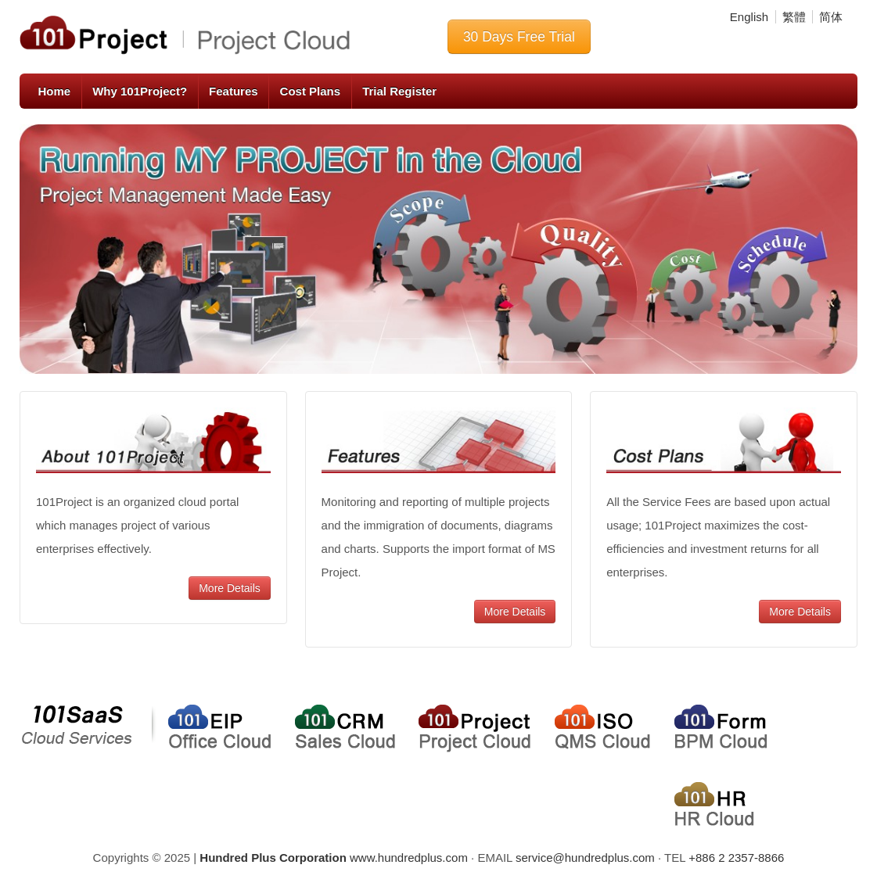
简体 (831, 16)
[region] (438, 249)
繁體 (794, 16)
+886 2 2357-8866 (736, 857)
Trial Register (399, 91)
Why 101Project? (139, 91)
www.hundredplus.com (333, 857)
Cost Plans (310, 91)
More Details (230, 588)
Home (54, 91)
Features (233, 91)
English (749, 16)
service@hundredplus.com (585, 857)
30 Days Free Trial (519, 37)
